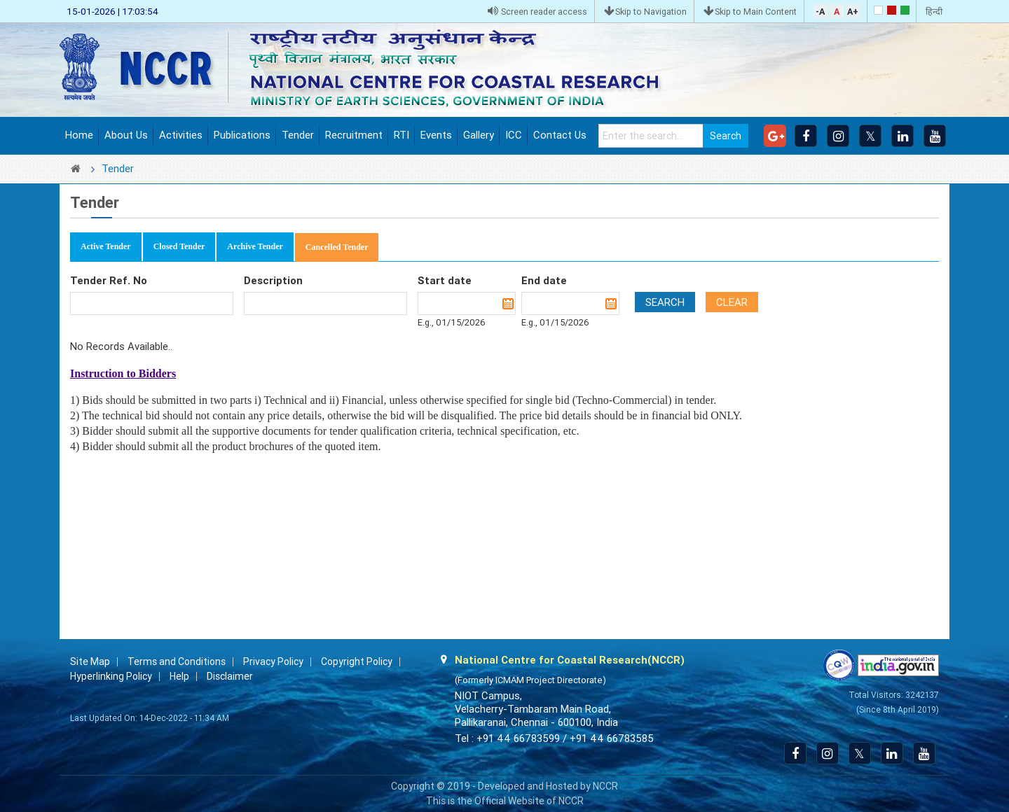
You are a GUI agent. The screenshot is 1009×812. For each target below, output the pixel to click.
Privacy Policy (273, 661)
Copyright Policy (356, 661)
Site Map (90, 661)
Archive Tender (254, 246)
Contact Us (559, 135)
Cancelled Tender (337, 247)
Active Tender (106, 246)
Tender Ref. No (108, 280)
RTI (401, 135)
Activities (181, 135)
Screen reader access (537, 11)
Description (273, 280)
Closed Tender (179, 246)
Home (79, 135)
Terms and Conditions (177, 661)
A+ (852, 11)
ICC (513, 135)
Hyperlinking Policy (111, 676)
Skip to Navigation (645, 11)
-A (820, 11)
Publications (242, 135)
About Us (126, 135)
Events (436, 135)
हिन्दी (934, 11)
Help (179, 676)
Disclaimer (230, 676)
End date (544, 280)
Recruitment (354, 135)
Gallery (478, 135)
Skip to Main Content (750, 11)
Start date (445, 280)
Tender (298, 135)
